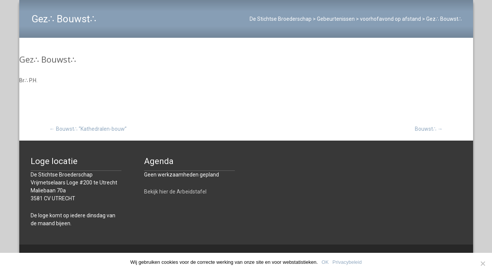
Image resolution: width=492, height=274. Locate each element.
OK (325, 262)
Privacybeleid (347, 262)
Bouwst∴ (429, 129)
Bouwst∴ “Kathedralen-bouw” (88, 129)
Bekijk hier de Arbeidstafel (175, 192)
